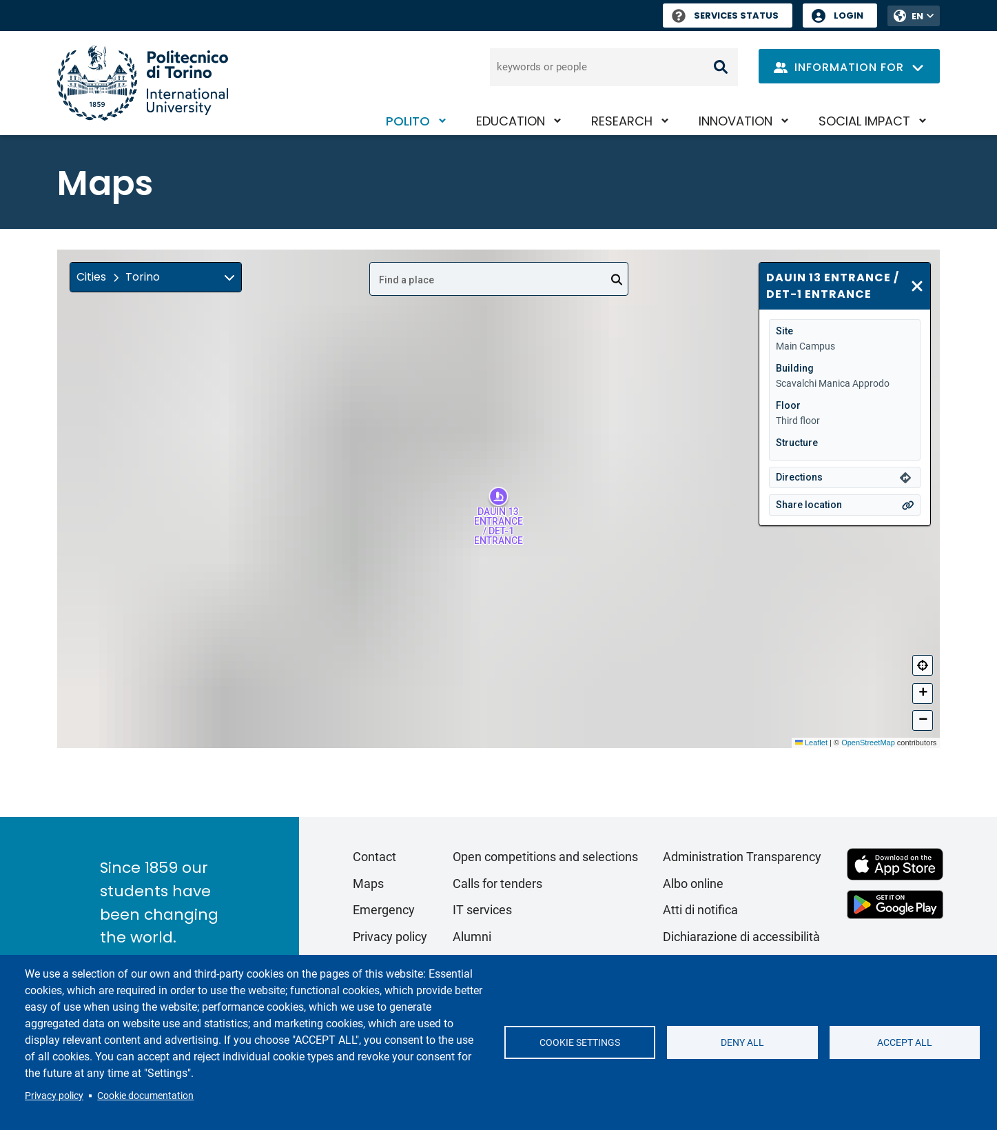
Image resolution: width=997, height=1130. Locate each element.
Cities (91, 277)
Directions (799, 477)
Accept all (904, 1042)
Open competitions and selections (545, 856)
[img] (229, 277)
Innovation (735, 121)
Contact (374, 856)
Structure (797, 442)
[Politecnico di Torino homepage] (142, 83)
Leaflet (811, 742)
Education (510, 121)
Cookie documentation (145, 1095)
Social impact (864, 121)
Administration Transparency (742, 856)
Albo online (693, 883)
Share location (809, 504)
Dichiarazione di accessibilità (741, 936)
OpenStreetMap (868, 742)
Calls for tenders (497, 883)
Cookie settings (579, 1042)
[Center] (922, 665)
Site (784, 330)
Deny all (742, 1042)
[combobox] (498, 279)
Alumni (472, 936)
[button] (155, 277)
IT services (482, 909)
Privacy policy (54, 1095)
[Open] (617, 280)
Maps (368, 883)
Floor (788, 405)
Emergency (384, 909)
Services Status (725, 15)
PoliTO (408, 121)
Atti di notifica (700, 909)
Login (848, 15)
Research (621, 121)
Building (795, 368)
